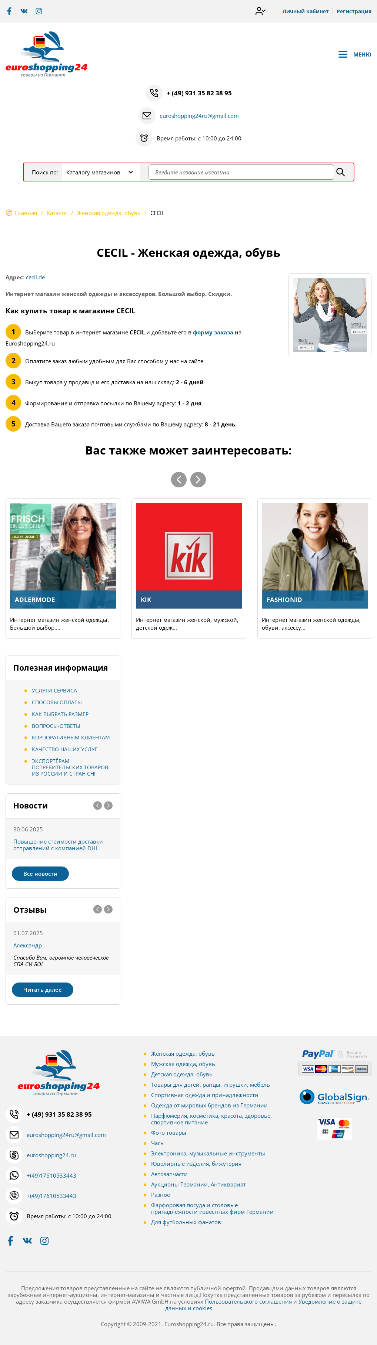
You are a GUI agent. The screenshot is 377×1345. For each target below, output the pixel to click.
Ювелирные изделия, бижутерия (196, 1163)
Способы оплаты (57, 702)
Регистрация (354, 11)
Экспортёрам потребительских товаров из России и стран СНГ (70, 767)
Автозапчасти (169, 1174)
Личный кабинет (306, 11)
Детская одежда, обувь (182, 1074)
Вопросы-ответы (56, 725)
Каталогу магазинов (93, 172)
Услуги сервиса (54, 690)
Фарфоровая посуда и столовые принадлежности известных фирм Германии (212, 1208)
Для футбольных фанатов (186, 1222)
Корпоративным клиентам (71, 737)
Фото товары (168, 1132)
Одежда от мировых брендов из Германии (209, 1105)
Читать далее (42, 989)
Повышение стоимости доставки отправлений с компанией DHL (58, 845)
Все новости (40, 873)
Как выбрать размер (60, 714)
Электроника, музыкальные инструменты (208, 1153)
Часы (158, 1143)
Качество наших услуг (64, 749)
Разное (160, 1194)
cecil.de (35, 277)
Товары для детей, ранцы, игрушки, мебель (210, 1084)
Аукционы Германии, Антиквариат (198, 1184)
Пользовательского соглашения (248, 1301)
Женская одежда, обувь (183, 1053)
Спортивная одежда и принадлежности (204, 1095)
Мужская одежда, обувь (183, 1064)
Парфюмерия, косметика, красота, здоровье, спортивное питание (211, 1119)
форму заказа (213, 332)
